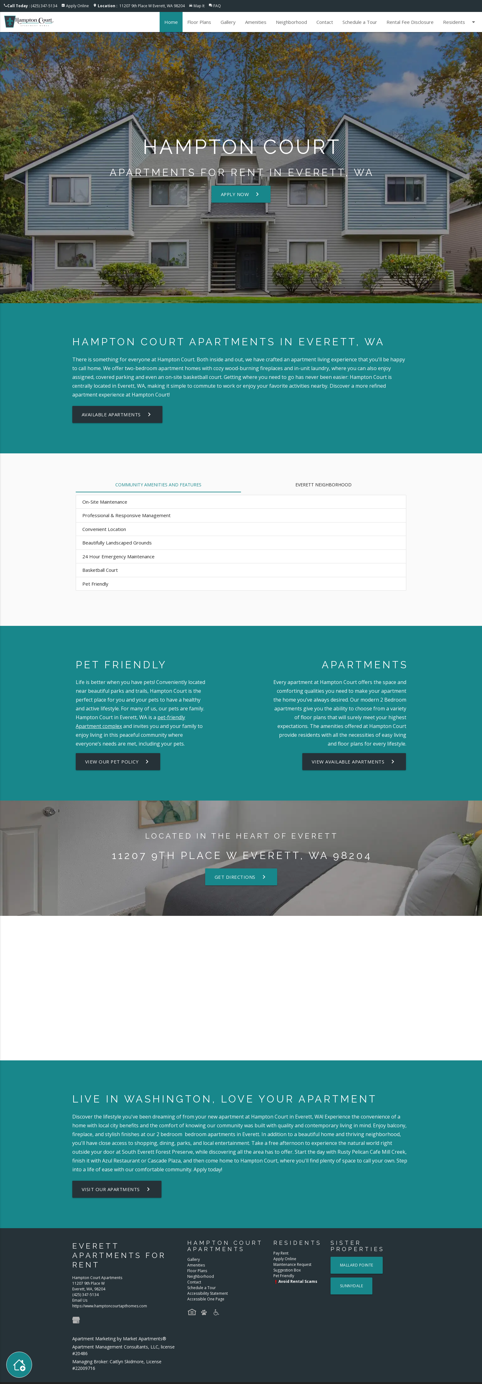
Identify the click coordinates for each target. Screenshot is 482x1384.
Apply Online (77, 5)
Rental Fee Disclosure (410, 22)
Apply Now (241, 194)
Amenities (255, 22)
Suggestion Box (287, 1270)
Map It (199, 5)
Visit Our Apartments (117, 1189)
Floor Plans (199, 22)
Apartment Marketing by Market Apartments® (119, 1339)
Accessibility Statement (207, 1293)
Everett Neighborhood (323, 485)
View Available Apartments (354, 761)
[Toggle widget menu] (19, 1365)
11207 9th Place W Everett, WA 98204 (141, 5)
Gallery (228, 22)
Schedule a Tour (359, 22)
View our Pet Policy (118, 761)
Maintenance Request (292, 1264)
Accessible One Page (205, 1299)
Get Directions (241, 876)
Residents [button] (460, 22)
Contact (324, 22)
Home (171, 22)
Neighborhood (291, 22)
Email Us (79, 1300)
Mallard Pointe (356, 1265)
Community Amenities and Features (158, 485)
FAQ (217, 5)
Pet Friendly (283, 1275)
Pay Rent (280, 1253)
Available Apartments (117, 414)
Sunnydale (351, 1285)
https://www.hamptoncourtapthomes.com (109, 1306)
